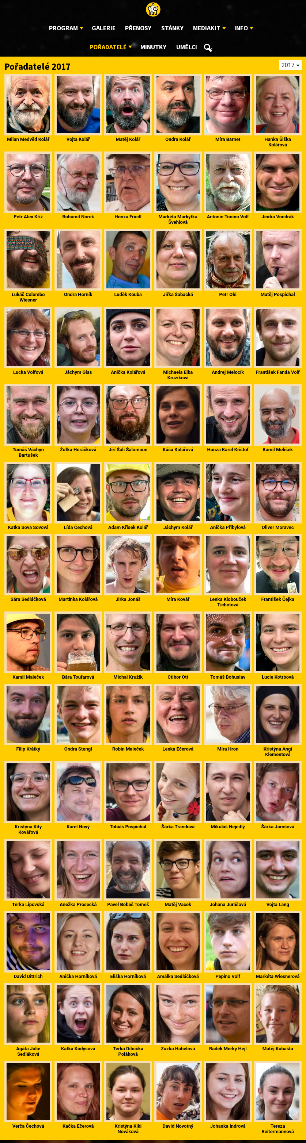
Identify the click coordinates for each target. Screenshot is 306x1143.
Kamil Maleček (28, 677)
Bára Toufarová (78, 677)
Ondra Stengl (78, 749)
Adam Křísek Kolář (128, 527)
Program (63, 28)
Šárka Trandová (177, 826)
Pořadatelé (108, 47)
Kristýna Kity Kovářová (28, 829)
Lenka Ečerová (177, 749)
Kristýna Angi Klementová (278, 751)
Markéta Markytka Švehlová (178, 219)
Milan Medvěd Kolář (28, 139)
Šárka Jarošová (277, 826)
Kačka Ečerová (78, 1126)
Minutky (153, 47)
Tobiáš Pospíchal (128, 826)
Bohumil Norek (78, 216)
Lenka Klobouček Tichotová (227, 602)
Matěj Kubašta (277, 1048)
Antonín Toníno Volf (228, 216)
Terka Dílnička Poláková (128, 1051)
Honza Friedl (127, 216)
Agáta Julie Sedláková (28, 1051)
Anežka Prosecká (78, 904)
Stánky (172, 28)
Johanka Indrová (228, 1126)
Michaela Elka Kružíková (178, 374)
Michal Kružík (128, 677)
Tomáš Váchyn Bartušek (28, 452)
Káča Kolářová (178, 449)
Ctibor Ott (177, 677)
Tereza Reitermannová (278, 1128)
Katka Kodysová (78, 1048)
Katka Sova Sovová (28, 527)
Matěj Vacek (178, 904)
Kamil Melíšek (277, 449)
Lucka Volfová (28, 372)
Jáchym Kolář (178, 527)
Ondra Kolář (177, 139)
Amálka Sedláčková (178, 976)
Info (241, 28)
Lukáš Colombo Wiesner (28, 297)
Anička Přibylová (228, 527)
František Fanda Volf (278, 372)
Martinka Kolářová (78, 599)
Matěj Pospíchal (278, 294)
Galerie (104, 28)
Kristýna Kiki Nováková (127, 1128)
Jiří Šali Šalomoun (128, 449)
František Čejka (277, 599)
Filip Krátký (28, 749)
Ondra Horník (78, 294)
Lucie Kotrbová (278, 677)
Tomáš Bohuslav (227, 677)
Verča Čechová (28, 1126)
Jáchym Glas (78, 372)
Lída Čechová (78, 527)
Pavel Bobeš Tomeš (128, 904)
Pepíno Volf (227, 976)
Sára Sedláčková (28, 599)
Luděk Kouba (128, 294)
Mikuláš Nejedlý (228, 826)
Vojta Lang (278, 904)
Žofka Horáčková (78, 449)
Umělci (186, 47)
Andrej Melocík (228, 372)
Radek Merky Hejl (228, 1048)
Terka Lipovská (28, 904)
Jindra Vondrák (277, 216)
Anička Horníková (78, 976)
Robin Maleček (128, 749)
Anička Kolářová (128, 372)
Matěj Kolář (128, 139)
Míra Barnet (227, 139)
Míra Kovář (177, 599)
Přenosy (138, 28)
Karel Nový (78, 826)
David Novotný (178, 1126)
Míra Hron (227, 749)
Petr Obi (228, 294)
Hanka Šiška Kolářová (277, 142)
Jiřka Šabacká (178, 294)
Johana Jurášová (227, 904)
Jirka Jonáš (128, 599)
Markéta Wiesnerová (278, 976)
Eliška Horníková (128, 976)
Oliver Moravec (278, 527)
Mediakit (206, 28)
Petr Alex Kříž (28, 216)
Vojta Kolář (78, 139)
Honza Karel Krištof (228, 449)
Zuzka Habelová (178, 1048)
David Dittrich (28, 976)
